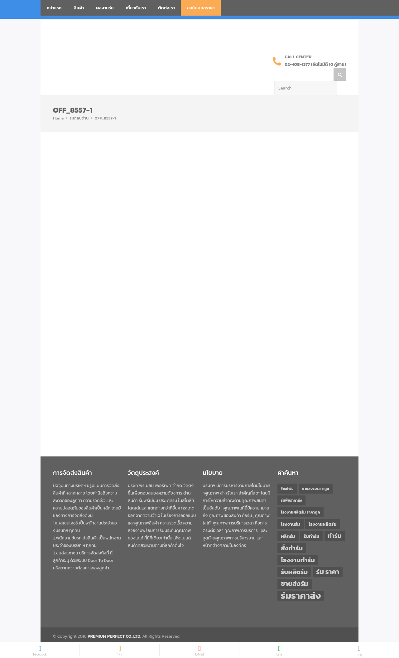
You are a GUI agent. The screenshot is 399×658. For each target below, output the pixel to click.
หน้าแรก (54, 8)
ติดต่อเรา (166, 8)
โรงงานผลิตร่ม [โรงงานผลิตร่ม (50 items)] (323, 511)
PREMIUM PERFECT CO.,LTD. (114, 624)
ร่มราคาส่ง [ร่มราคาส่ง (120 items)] (301, 583)
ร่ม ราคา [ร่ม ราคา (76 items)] (327, 559)
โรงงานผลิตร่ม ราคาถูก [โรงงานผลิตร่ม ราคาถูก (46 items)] (300, 500)
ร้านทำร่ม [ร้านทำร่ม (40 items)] (287, 476)
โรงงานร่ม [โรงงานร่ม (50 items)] (290, 511)
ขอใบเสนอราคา (201, 8)
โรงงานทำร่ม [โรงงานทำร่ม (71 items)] (298, 547)
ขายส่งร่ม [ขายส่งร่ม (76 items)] (294, 571)
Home (58, 106)
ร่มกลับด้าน (79, 106)
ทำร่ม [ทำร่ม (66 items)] (334, 523)
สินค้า (79, 8)
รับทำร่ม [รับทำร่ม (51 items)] (311, 523)
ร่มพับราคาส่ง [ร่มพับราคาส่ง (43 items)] (291, 488)
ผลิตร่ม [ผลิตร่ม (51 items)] (288, 523)
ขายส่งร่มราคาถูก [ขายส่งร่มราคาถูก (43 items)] (315, 476)
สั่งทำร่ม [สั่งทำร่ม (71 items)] (292, 535)
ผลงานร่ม (104, 8)
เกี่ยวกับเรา (136, 8)
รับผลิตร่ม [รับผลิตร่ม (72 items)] (294, 559)
